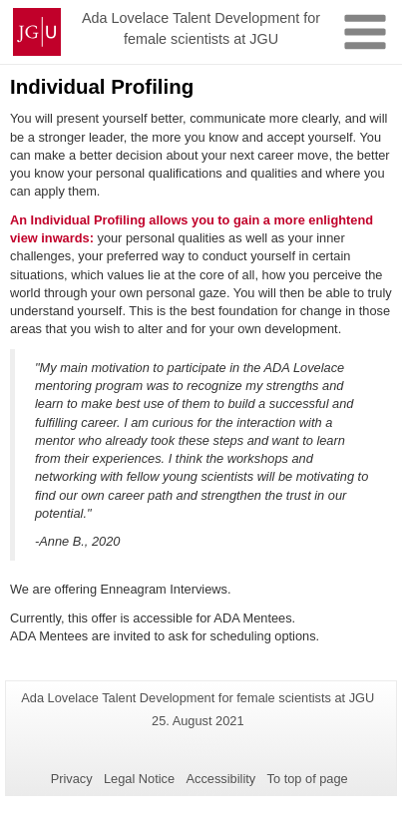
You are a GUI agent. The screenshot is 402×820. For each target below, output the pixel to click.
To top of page (307, 778)
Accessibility (221, 778)
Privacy (72, 778)
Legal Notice (139, 778)
